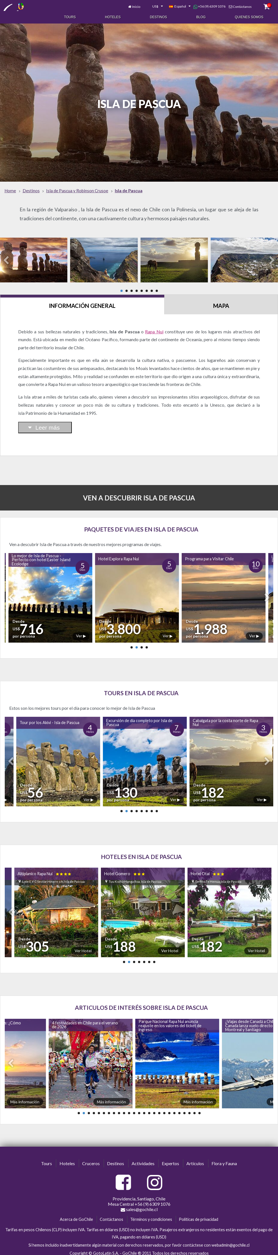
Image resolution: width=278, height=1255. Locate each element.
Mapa (221, 302)
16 (154, 1109)
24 (194, 1109)
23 (189, 1109)
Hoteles (113, 16)
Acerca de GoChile (76, 1215)
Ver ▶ (81, 632)
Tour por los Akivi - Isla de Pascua (49, 719)
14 (144, 1109)
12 (134, 1109)
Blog (201, 16)
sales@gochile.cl (139, 1206)
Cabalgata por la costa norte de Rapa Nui (225, 719)
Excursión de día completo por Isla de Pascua (139, 719)
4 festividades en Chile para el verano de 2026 (85, 1021)
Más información (24, 1098)
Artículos (195, 1159)
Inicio (136, 5)
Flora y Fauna (224, 1159)
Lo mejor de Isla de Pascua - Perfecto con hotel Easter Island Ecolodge (41, 556)
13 (139, 1109)
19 (169, 1109)
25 (199, 1109)
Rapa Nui (154, 328)
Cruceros (91, 1159)
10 (124, 1109)
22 (184, 1109)
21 (179, 1109)
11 (129, 1109)
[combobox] (154, 5)
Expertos (170, 1159)
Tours (70, 16)
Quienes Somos (249, 16)
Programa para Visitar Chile (209, 555)
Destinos (158, 16)
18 (164, 1109)
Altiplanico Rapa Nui (45, 870)
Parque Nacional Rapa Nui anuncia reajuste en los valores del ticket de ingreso (170, 1021)
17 (159, 1109)
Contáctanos (242, 5)
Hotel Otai (208, 870)
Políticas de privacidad (198, 1215)
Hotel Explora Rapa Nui (118, 555)
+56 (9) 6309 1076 (209, 5)
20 (174, 1109)
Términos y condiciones (151, 1215)
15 (149, 1109)
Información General (82, 302)
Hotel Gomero (125, 870)
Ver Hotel (83, 947)
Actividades (143, 1159)
